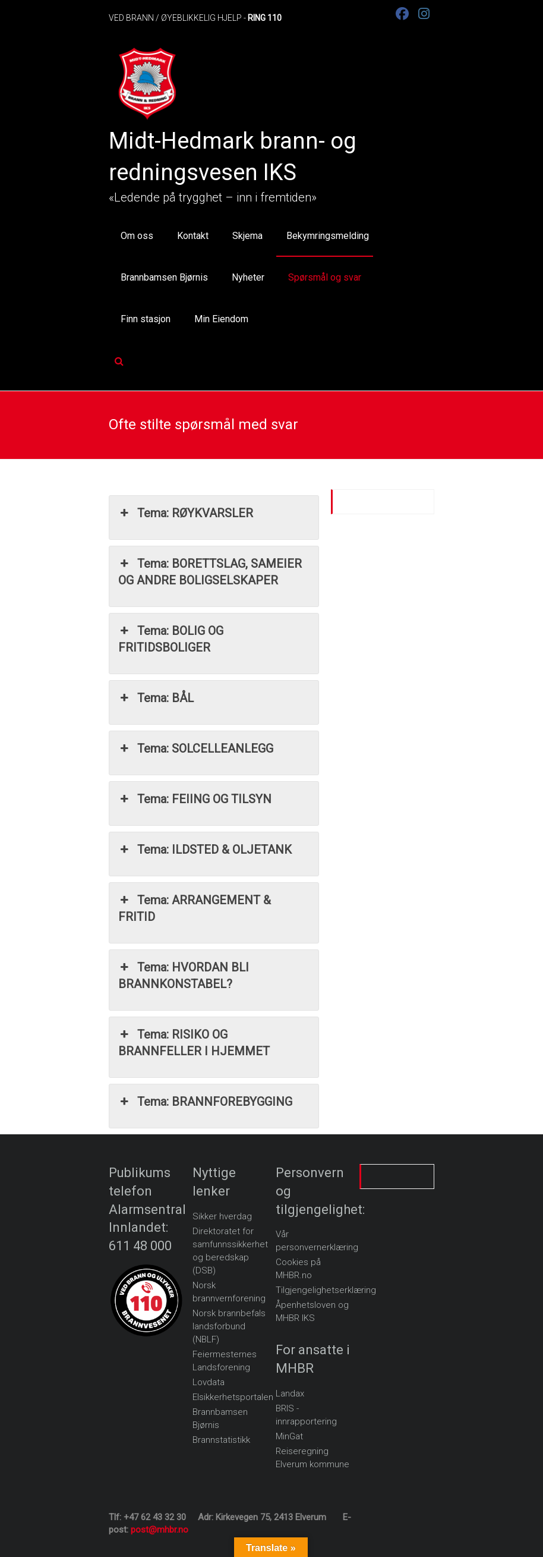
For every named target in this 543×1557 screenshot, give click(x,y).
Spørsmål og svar (324, 277)
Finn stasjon (146, 319)
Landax (290, 1393)
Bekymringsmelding (327, 235)
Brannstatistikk (221, 1440)
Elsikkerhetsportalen (232, 1397)
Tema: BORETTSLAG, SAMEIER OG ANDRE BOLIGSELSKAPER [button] (210, 571)
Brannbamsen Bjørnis (164, 277)
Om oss (137, 235)
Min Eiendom (221, 319)
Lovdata (208, 1382)
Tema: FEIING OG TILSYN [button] (195, 799)
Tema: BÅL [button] (156, 698)
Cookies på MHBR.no (298, 1269)
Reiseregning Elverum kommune (312, 1458)
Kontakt (193, 235)
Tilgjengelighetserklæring (326, 1290)
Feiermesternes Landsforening (224, 1361)
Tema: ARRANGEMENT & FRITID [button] (194, 908)
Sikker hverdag (222, 1216)
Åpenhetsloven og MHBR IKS (312, 1311)
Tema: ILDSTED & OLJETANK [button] (205, 849)
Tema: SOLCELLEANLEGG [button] (195, 748)
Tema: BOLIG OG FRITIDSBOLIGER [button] (170, 638)
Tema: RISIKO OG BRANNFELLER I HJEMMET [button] (194, 1042)
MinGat (289, 1436)
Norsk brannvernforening (229, 1292)
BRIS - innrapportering (306, 1415)
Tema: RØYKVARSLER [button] (185, 513)
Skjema (247, 235)
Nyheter (248, 277)
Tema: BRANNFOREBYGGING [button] (205, 1101)
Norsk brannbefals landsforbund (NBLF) (229, 1326)
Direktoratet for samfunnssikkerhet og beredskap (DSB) (230, 1251)
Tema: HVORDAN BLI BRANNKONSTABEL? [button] (183, 975)
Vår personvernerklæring (317, 1241)
